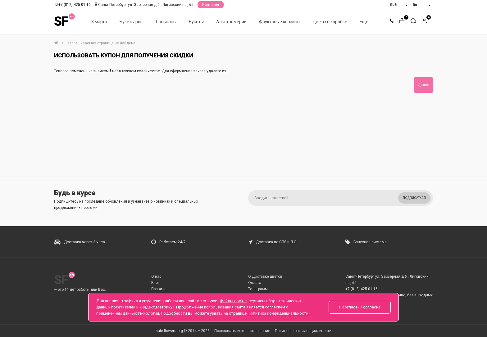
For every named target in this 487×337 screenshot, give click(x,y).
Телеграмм (258, 289)
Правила (158, 289)
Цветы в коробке (330, 22)
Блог (155, 283)
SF (61, 21)
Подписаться (414, 198)
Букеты (196, 22)
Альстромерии (231, 22)
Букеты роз (131, 22)
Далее (423, 85)
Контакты (210, 4)
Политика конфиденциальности (303, 331)
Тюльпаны (165, 22)
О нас (156, 276)
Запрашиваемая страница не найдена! (101, 43)
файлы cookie (233, 301)
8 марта (99, 22)
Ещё (364, 22)
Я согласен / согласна (359, 307)
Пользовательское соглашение (242, 331)
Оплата (254, 283)
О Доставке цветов (265, 276)
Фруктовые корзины (279, 22)
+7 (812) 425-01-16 (74, 4)
